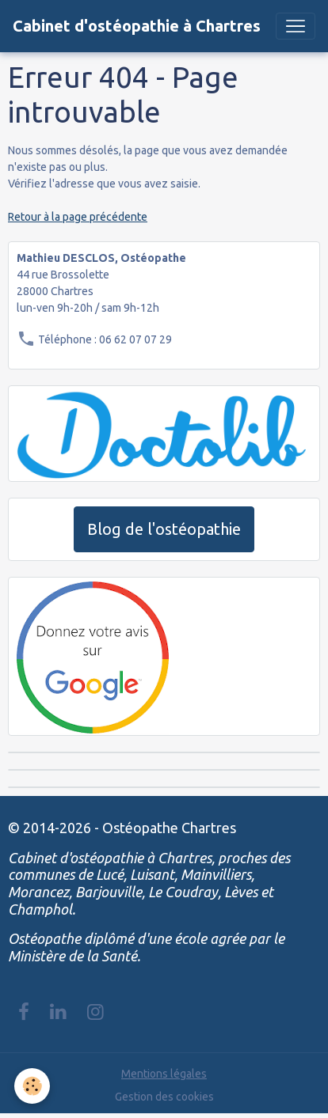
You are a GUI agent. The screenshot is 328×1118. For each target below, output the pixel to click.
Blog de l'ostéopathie (164, 529)
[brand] (137, 26)
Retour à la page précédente (77, 216)
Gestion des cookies (164, 1096)
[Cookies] (32, 1086)
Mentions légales (164, 1073)
